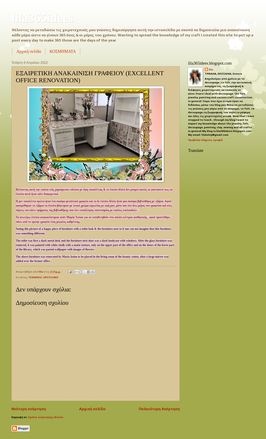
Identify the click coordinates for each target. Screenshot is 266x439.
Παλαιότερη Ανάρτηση (159, 409)
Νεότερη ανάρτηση (28, 409)
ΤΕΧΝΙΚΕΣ (35, 277)
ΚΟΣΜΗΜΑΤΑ (62, 51)
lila (211, 69)
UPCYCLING (50, 277)
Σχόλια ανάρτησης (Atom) (45, 417)
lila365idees (42, 18)
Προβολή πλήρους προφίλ (205, 139)
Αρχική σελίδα (28, 51)
